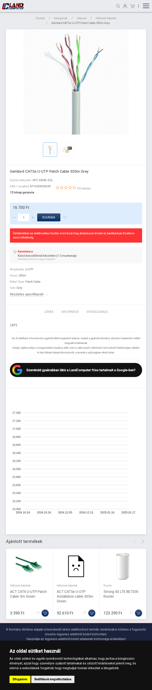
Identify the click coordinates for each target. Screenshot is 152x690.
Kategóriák (60, 18)
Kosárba (48, 217)
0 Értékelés (84, 188)
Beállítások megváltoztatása (52, 679)
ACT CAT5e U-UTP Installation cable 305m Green (75, 596)
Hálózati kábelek (106, 18)
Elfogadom (20, 679)
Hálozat (81, 18)
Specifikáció (70, 311)
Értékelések (97, 311)
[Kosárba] (45, 612)
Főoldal (40, 18)
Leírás (48, 311)
